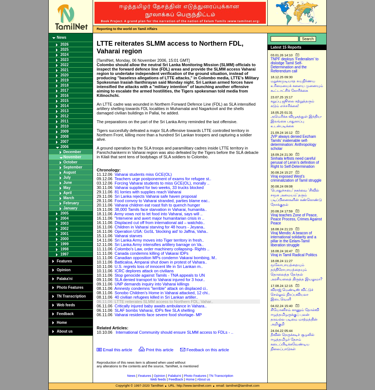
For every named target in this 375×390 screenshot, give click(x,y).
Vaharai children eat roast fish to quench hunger (157, 205)
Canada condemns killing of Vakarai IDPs (152, 253)
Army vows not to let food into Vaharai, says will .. (158, 214)
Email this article (117, 350)
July (67, 177)
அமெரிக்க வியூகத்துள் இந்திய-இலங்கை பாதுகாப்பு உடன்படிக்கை (296, 121)
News (61, 37)
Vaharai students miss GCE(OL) (143, 174)
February (71, 203)
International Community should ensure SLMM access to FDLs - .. (174, 332)
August (69, 172)
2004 (64, 218)
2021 (64, 70)
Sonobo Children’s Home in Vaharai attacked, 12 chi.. (162, 293)
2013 (64, 111)
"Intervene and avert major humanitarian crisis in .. (159, 218)
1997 (64, 254)
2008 (64, 137)
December (72, 152)
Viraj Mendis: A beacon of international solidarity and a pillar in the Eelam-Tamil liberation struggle (293, 239)
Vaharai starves (128, 236)
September (72, 167)
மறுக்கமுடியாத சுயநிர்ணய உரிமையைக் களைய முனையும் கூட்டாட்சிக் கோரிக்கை (297, 85)
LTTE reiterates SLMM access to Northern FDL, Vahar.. (164, 301)
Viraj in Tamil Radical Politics (294, 255)
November (72, 157)
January (70, 208)
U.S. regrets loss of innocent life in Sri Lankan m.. (159, 266)
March (68, 198)
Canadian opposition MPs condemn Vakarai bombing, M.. (166, 257)
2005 (64, 213)
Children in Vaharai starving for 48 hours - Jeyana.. (160, 227)
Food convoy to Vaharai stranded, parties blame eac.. (162, 200)
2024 (64, 55)
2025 (64, 50)
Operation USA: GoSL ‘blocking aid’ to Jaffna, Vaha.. (161, 231)
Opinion (64, 270)
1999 (64, 244)
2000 (64, 239)
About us (65, 331)
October (70, 162)
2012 (64, 116)
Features (64, 261)
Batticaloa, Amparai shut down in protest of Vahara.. (161, 262)
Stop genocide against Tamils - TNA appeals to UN (160, 275)
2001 (64, 234)
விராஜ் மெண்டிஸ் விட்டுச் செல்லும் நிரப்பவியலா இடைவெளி (292, 294)
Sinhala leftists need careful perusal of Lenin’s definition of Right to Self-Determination (295, 162)
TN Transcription (71, 296)
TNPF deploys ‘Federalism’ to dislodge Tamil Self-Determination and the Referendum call (295, 65)
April (67, 193)
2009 (64, 131)
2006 (64, 147)
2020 (64, 75)
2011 (64, 121)
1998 (64, 249)
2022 (64, 65)
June (67, 183)
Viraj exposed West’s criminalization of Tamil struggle (296, 178)
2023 (64, 60)
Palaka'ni (65, 279)
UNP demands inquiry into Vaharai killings (152, 284)
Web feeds (66, 305)
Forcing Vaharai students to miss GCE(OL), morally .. (162, 183)
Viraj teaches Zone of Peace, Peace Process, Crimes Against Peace (296, 219)
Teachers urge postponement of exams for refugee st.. (163, 179)
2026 (64, 44)
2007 (64, 142)
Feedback (65, 314)
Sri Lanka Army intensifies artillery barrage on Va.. (159, 244)
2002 (64, 229)
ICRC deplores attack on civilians (144, 271)
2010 (64, 126)
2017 (64, 90)
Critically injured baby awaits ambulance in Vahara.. (161, 306)
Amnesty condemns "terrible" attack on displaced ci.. (161, 288)
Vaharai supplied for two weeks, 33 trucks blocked (159, 187)
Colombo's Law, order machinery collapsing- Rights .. (162, 249)
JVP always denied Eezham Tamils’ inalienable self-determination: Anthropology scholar (293, 143)
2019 (64, 80)
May (66, 188)
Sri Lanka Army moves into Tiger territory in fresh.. (159, 240)
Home (62, 323)
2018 (64, 85)
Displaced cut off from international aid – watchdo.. (160, 222)
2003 (64, 223)
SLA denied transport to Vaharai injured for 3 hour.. (160, 279)
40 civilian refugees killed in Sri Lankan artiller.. (156, 297)
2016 (64, 96)
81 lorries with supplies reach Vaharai (148, 192)
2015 (64, 101)
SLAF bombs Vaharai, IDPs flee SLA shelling (154, 310)
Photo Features (70, 287)
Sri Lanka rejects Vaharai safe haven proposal (156, 196)
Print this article (160, 350)
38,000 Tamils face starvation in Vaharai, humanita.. (161, 209)
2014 (64, 106)
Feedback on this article (207, 350)
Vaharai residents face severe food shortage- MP (158, 315)
